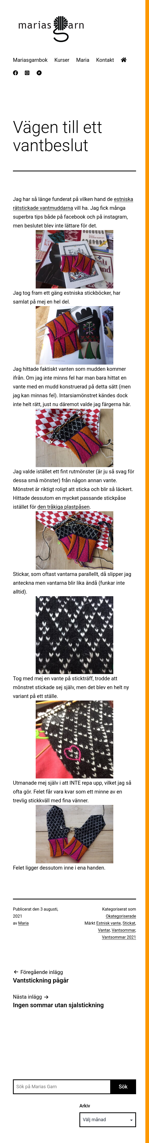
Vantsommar (123, 930)
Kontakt (105, 60)
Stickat (129, 923)
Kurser (61, 60)
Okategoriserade (121, 916)
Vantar (104, 930)
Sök (123, 1087)
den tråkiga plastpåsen (64, 507)
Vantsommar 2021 (119, 937)
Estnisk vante (108, 923)
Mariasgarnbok (30, 60)
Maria (82, 60)
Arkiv (84, 1105)
